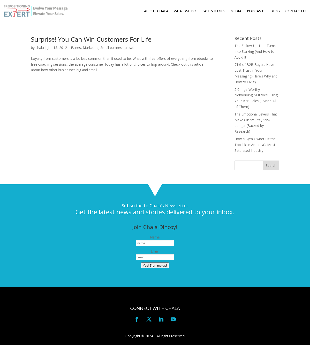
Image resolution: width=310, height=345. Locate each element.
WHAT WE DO (185, 11)
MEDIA (236, 11)
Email (155, 251)
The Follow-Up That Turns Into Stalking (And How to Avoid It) (255, 51)
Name (155, 237)
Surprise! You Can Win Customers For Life (91, 39)
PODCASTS (256, 11)
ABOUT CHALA (156, 11)
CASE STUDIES (213, 11)
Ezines (76, 47)
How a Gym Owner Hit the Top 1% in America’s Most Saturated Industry (255, 145)
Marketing (90, 47)
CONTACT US (296, 11)
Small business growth (118, 47)
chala (40, 47)
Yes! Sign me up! (155, 265)
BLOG (275, 11)
